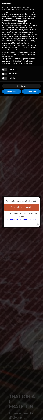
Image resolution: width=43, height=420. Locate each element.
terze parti (5, 25)
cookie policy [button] (22, 21)
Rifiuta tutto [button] (11, 91)
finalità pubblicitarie (27, 36)
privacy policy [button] (6, 12)
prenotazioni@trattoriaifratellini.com (21, 219)
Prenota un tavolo (21, 207)
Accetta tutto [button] (31, 91)
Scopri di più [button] (21, 86)
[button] (40, 3)
